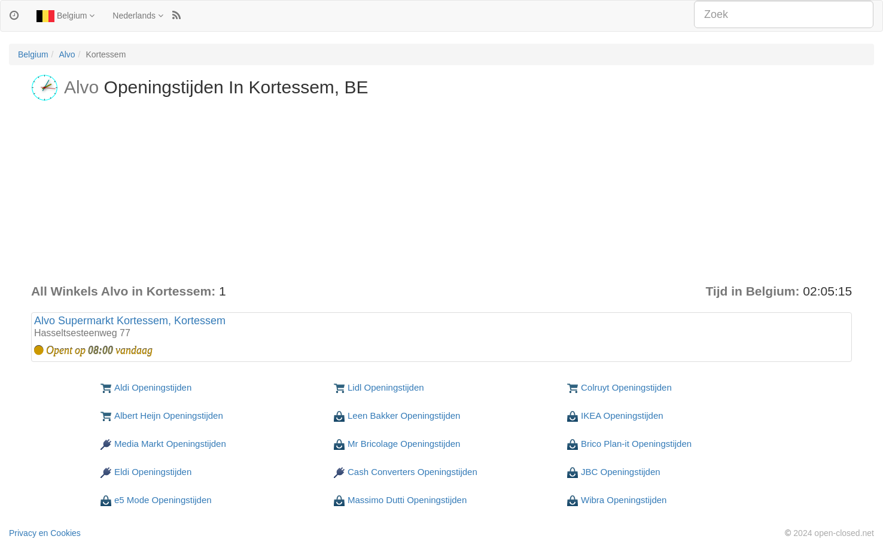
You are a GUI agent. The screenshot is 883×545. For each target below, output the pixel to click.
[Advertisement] (441, 192)
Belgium (65, 16)
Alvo (67, 54)
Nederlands (137, 15)
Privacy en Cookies (45, 533)
